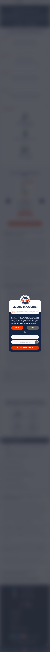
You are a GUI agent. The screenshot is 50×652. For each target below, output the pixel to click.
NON (33, 327)
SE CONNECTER (25, 347)
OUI (17, 327)
